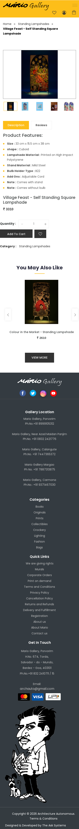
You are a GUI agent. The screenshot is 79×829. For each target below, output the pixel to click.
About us (39, 622)
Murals (39, 569)
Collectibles (39, 524)
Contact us (39, 633)
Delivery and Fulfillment (39, 610)
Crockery (39, 530)
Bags (39, 547)
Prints (39, 518)
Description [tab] (16, 125)
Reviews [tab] (41, 125)
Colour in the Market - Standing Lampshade (41, 332)
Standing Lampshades (35, 24)
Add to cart (16, 234)
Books (40, 507)
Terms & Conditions (43, 819)
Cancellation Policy (39, 598)
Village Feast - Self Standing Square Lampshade (30, 31)
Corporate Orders (39, 575)
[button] (74, 4)
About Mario (39, 628)
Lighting (39, 536)
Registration (39, 616)
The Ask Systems (54, 825)
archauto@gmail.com (37, 688)
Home (9, 24)
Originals (40, 512)
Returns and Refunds (39, 604)
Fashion (39, 542)
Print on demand (39, 581)
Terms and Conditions (39, 587)
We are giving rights (39, 563)
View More (39, 358)
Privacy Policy (39, 593)
